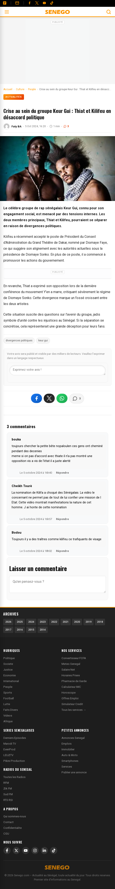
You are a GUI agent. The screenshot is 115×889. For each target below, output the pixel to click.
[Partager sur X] (49, 398)
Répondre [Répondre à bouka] (62, 472)
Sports (7, 692)
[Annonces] (5, 3)
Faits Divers (10, 709)
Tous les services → (74, 709)
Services (67, 766)
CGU (6, 833)
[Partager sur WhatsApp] (61, 398)
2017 (8, 629)
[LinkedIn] (44, 850)
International (11, 681)
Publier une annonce (74, 772)
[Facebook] (29, 3)
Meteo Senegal (71, 663)
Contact (8, 822)
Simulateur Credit (72, 704)
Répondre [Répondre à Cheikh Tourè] (62, 519)
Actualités (14, 96)
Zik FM (7, 788)
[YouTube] (44, 3)
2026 (8, 621)
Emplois (67, 743)
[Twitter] (37, 3)
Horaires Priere (71, 675)
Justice (8, 669)
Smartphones (70, 760)
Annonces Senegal (73, 737)
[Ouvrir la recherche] (108, 12)
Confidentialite (12, 827)
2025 (20, 621)
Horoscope (69, 692)
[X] (16, 850)
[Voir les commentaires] (76, 398)
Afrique (8, 721)
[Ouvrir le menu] (7, 12)
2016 (20, 629)
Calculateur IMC (71, 686)
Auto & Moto (70, 755)
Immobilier (68, 749)
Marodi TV (9, 743)
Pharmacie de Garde (74, 681)
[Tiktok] (51, 3)
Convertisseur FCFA (74, 658)
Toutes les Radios (14, 777)
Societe (8, 663)
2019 (88, 621)
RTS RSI (8, 800)
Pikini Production (14, 760)
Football (8, 698)
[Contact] (17, 3)
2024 (31, 621)
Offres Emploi (70, 698)
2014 (43, 629)
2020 (77, 621)
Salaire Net (68, 669)
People (7, 686)
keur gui (43, 340)
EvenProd (9, 749)
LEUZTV (8, 755)
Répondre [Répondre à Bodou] (62, 551)
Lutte (6, 704)
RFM (6, 782)
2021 (66, 621)
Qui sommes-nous (14, 816)
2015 (31, 629)
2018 (100, 621)
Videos (7, 715)
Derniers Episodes (14, 737)
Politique (9, 658)
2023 (43, 621)
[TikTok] (53, 850)
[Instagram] (35, 850)
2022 (54, 621)
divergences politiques (19, 340)
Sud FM (8, 794)
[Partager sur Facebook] (36, 398)
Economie (9, 675)
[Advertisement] (57, 51)
